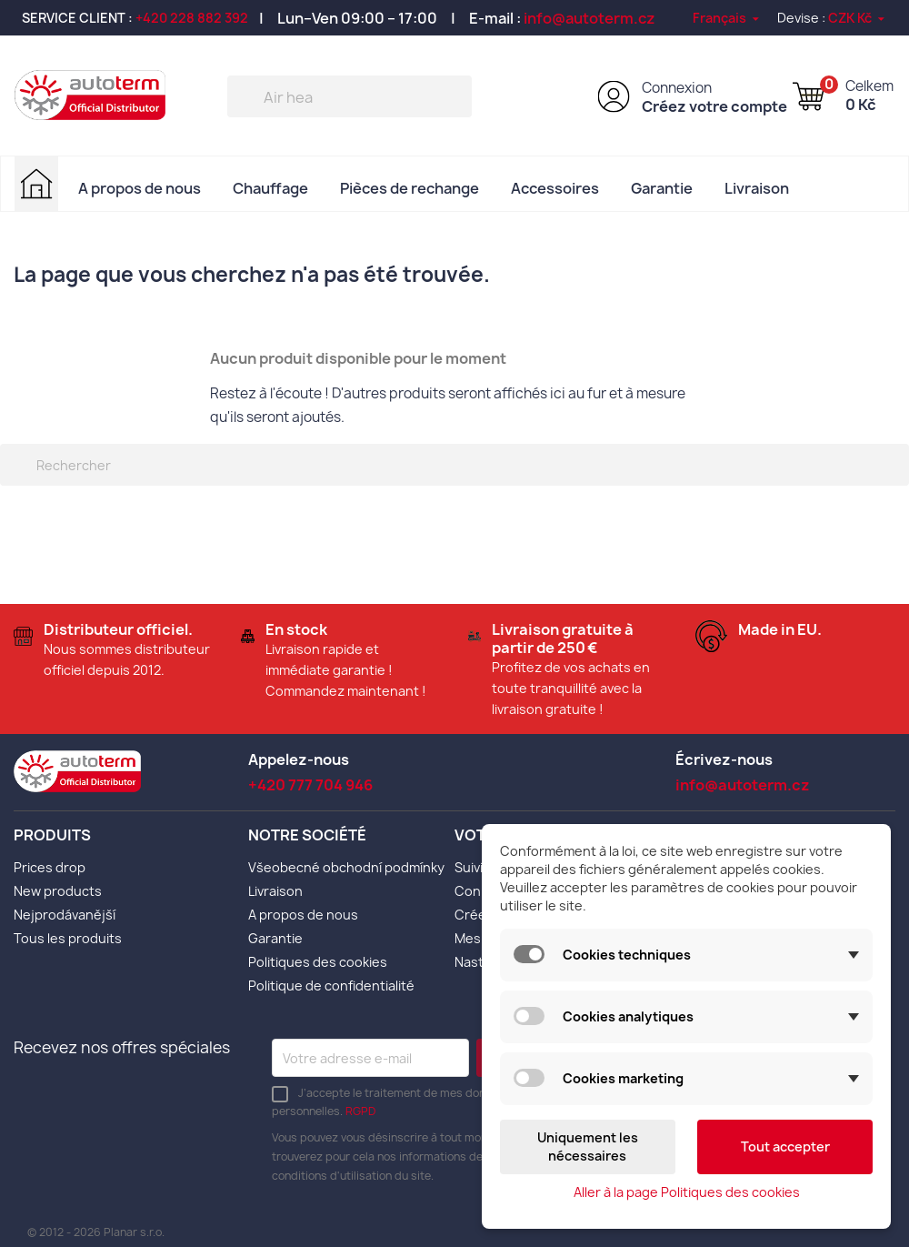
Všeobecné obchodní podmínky (346, 867)
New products (58, 891)
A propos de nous (139, 188)
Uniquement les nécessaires (587, 1146)
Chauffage (270, 188)
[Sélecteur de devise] (857, 17)
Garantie (662, 188)
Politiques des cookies (317, 961)
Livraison (756, 188)
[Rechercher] (349, 96)
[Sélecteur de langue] (727, 17)
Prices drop (49, 867)
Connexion (677, 87)
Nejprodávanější (64, 914)
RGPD (360, 1111)
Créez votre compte (714, 106)
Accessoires (555, 188)
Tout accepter (785, 1146)
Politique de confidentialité (331, 985)
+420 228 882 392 (191, 17)
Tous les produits (68, 938)
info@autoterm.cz (589, 18)
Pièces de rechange (409, 188)
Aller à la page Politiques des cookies (687, 1192)
